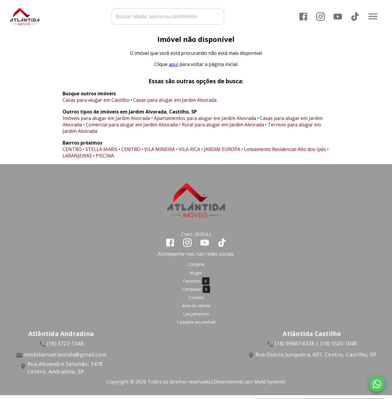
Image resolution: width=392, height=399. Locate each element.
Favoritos (196, 285)
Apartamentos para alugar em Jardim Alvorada (205, 122)
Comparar (196, 293)
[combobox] (177, 16)
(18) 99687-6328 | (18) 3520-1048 (316, 347)
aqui (173, 68)
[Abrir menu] (372, 16)
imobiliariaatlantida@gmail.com (65, 358)
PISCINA (105, 159)
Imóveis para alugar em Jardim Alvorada (106, 122)
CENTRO (72, 153)
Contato (196, 301)
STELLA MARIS (101, 153)
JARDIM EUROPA (222, 153)
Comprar (196, 268)
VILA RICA (189, 153)
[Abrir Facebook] (303, 16)
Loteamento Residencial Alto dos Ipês (285, 153)
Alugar (196, 276)
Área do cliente (196, 309)
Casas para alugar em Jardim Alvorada (174, 104)
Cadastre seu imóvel (196, 326)
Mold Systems (270, 385)
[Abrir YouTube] (337, 16)
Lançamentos (196, 318)
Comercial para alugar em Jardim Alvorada (132, 128)
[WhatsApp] (377, 384)
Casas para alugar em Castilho (96, 104)
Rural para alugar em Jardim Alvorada (223, 128)
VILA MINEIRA (159, 153)
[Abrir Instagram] (320, 16)
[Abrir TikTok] (355, 16)
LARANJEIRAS (77, 159)
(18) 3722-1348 (65, 347)
